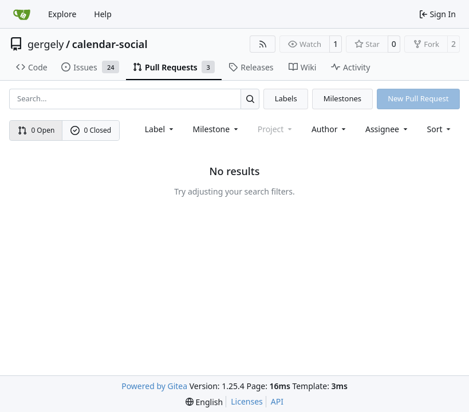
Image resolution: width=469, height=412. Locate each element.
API (277, 401)
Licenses (247, 401)
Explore (62, 14)
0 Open (36, 130)
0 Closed (91, 130)
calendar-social (110, 44)
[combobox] (160, 129)
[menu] (440, 129)
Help (103, 14)
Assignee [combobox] (387, 129)
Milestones (342, 98)
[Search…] (250, 99)
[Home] (22, 14)
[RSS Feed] (263, 44)
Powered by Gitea (154, 386)
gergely (45, 44)
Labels (286, 98)
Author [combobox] (330, 129)
